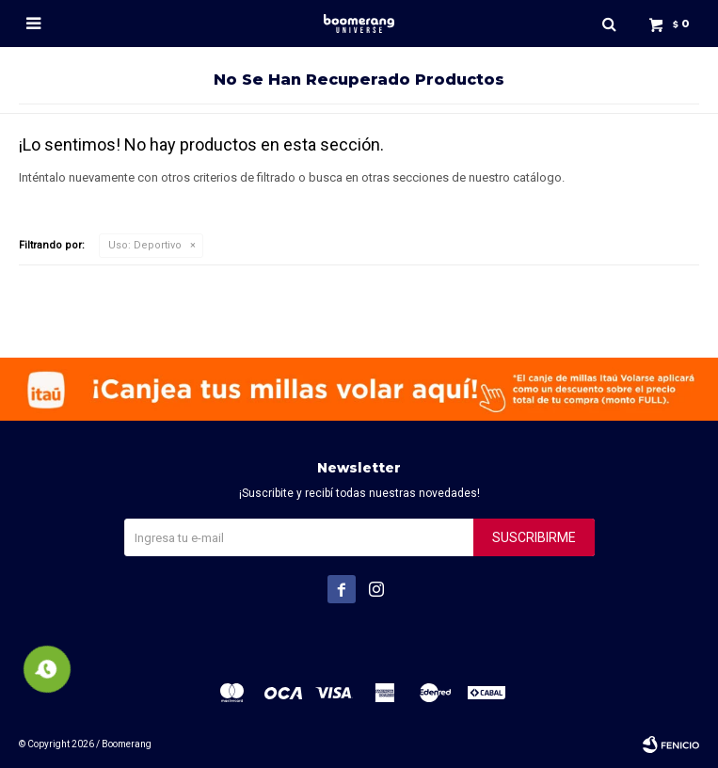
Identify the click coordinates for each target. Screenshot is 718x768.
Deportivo (145, 245)
